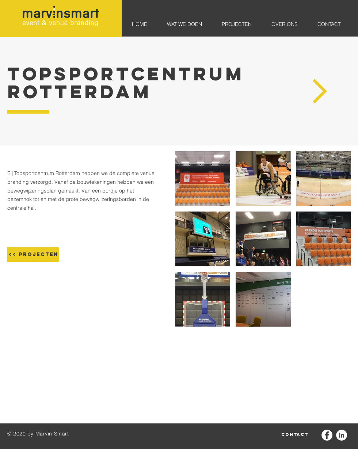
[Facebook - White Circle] (326, 435)
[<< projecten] (33, 254)
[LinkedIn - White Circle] (341, 435)
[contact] (294, 434)
